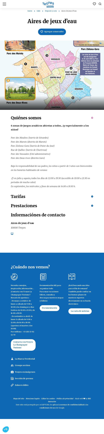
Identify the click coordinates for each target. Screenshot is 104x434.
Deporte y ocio (51, 11)
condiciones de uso (47, 423)
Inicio (29, 11)
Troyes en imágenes (25, 387)
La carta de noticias (80, 322)
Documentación (50, 319)
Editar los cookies (48, 414)
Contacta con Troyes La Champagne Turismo (20, 358)
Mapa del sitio (18, 414)
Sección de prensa (24, 393)
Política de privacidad (65, 414)
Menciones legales (33, 414)
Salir (39, 11)
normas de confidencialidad (72, 420)
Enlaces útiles (21, 400)
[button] (5, 429)
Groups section (22, 380)
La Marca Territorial (25, 374)
